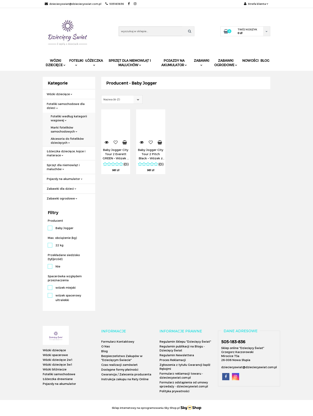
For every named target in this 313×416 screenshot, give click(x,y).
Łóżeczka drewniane (58, 379)
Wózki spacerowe (55, 355)
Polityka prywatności (174, 391)
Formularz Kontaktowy (117, 341)
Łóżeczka (94, 62)
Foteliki (76, 62)
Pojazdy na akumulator (174, 63)
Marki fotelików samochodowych (64, 129)
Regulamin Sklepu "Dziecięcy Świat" (185, 341)
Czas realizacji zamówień (119, 364)
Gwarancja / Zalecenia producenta (126, 374)
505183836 (114, 3)
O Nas (105, 346)
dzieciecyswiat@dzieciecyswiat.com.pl (73, 3)
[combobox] (122, 99)
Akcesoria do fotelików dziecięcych (67, 140)
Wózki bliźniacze (54, 369)
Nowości (250, 60)
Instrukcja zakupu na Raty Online (125, 379)
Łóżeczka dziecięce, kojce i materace (66, 153)
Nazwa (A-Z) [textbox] (111, 99)
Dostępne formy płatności (119, 369)
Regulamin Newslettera (176, 355)
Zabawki (201, 62)
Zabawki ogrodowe (225, 63)
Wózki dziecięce (55, 63)
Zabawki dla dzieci (61, 188)
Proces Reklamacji (172, 360)
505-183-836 (233, 341)
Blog (265, 60)
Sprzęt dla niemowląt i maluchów (130, 63)
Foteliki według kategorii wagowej (69, 118)
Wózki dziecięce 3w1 (57, 364)
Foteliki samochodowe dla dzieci (66, 106)
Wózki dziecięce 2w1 (57, 359)
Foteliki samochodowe (59, 374)
